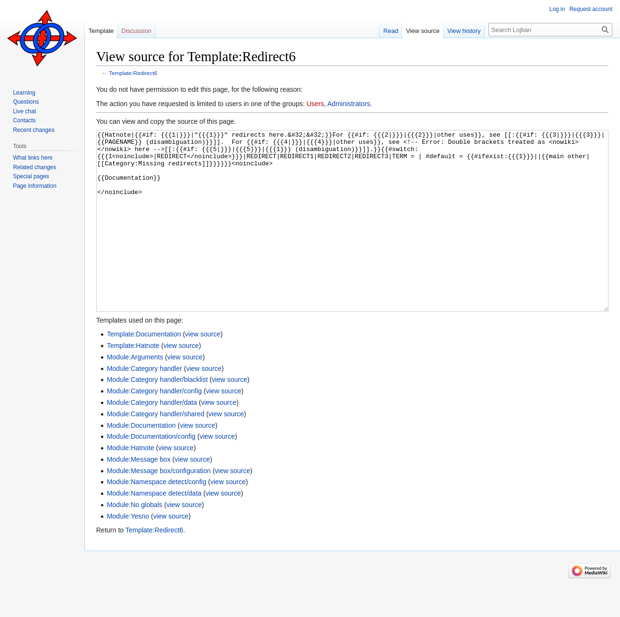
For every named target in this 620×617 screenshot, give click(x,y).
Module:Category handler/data (152, 438)
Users (315, 104)
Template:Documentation (144, 370)
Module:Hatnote (130, 483)
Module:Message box (138, 495)
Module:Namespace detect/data (154, 529)
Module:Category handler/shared (155, 450)
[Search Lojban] (550, 29)
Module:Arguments (135, 393)
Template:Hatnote (133, 381)
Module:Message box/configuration (158, 506)
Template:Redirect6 (133, 73)
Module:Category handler (144, 404)
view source (203, 370)
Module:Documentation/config (151, 472)
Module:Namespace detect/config (156, 517)
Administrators (348, 104)
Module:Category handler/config (154, 427)
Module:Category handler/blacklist (157, 415)
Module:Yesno (128, 552)
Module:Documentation (141, 461)
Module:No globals (134, 540)
